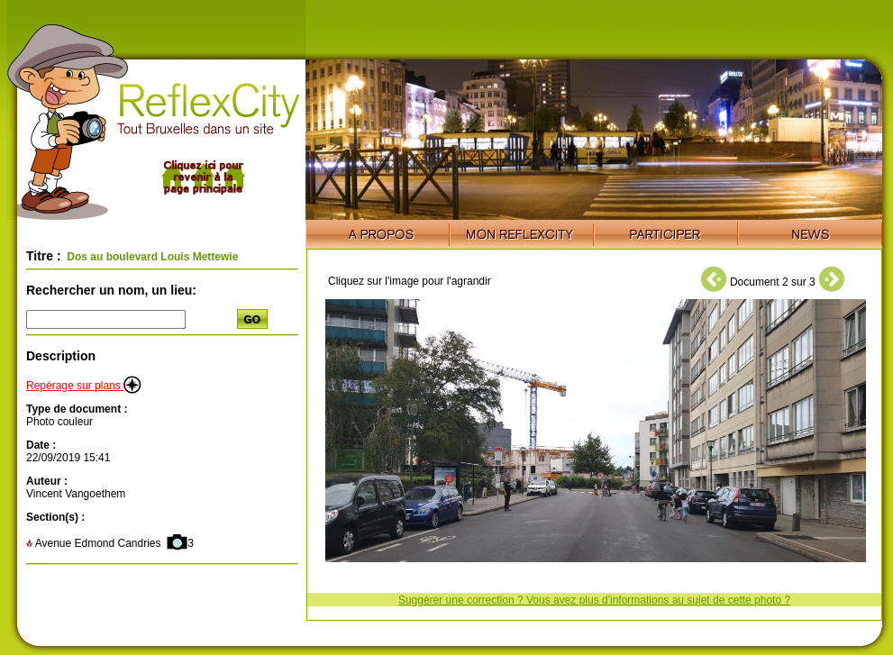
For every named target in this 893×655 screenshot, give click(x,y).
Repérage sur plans (83, 385)
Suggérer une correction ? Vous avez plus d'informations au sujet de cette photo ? (594, 600)
